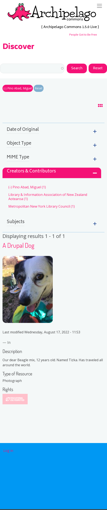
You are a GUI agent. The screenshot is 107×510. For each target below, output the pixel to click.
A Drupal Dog (18, 245)
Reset (39, 88)
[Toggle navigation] (99, 6)
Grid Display (97, 106)
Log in (8, 450)
